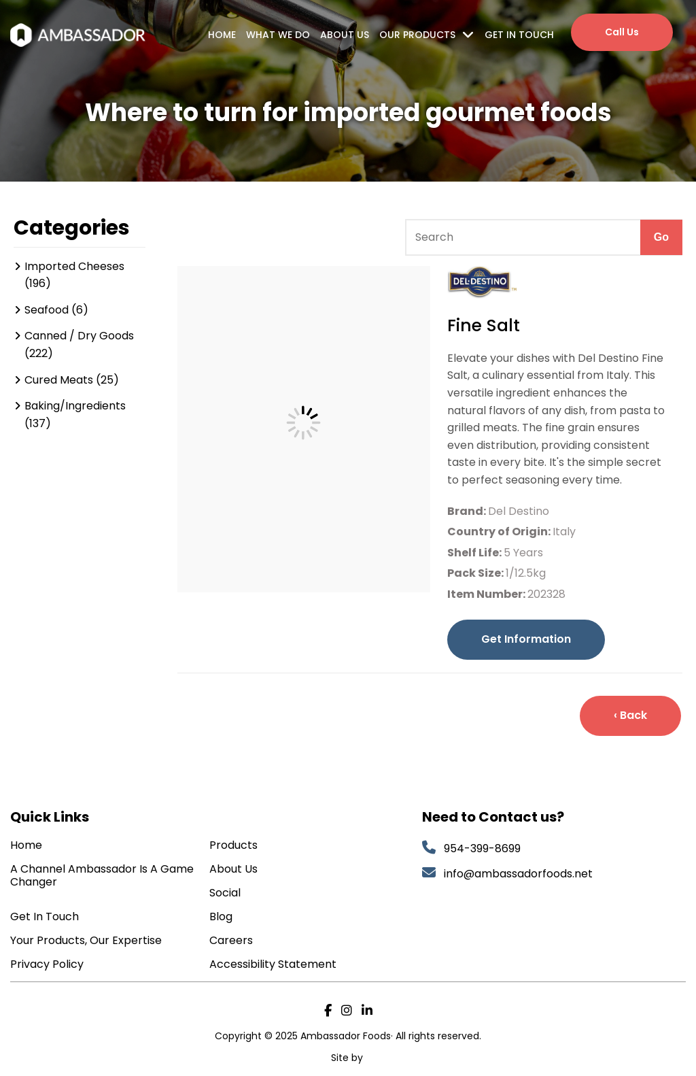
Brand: (467, 511)
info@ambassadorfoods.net (519, 873)
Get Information (526, 639)
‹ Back (630, 715)
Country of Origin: (500, 531)
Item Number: (487, 594)
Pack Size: (476, 573)
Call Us (622, 32)
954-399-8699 (482, 848)
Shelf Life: (475, 552)
